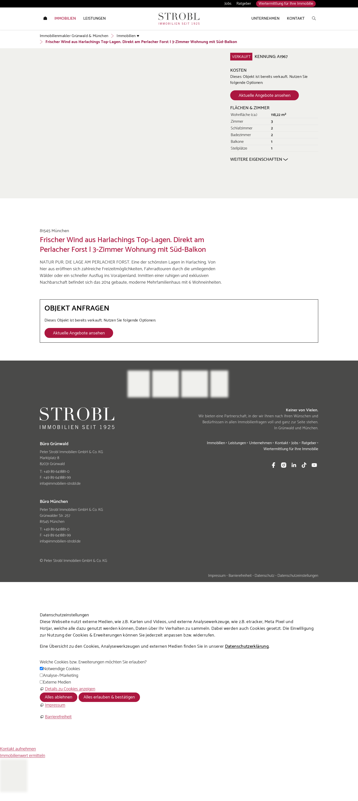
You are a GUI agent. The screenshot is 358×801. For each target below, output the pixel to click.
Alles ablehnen (58, 697)
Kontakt (281, 443)
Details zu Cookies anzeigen (70, 689)
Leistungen (237, 443)
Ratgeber (243, 3)
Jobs (227, 3)
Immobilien (216, 443)
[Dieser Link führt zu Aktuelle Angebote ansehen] (264, 95)
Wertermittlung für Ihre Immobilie (286, 3)
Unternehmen (260, 443)
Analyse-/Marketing (60, 675)
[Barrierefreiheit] (56, 717)
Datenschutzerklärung (247, 646)
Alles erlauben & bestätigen (109, 697)
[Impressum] (52, 705)
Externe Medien (57, 682)
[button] (273, 465)
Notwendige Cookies (61, 669)
